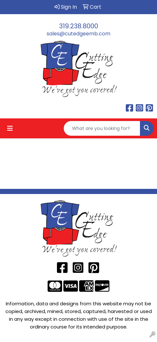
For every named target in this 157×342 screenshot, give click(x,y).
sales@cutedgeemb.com (78, 33)
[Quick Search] (102, 128)
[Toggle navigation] (10, 128)
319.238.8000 (78, 26)
